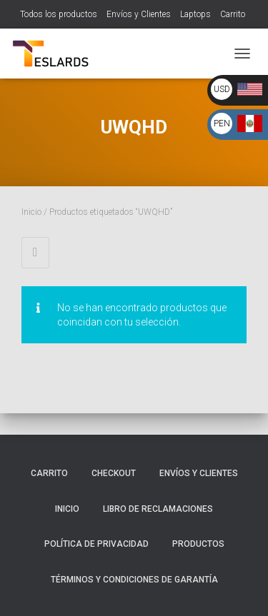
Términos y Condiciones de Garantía (134, 580)
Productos (198, 544)
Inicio (31, 212)
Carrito (232, 14)
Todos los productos (58, 14)
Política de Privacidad (96, 544)
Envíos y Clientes (138, 14)
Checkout (113, 473)
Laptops (195, 14)
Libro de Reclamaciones (158, 509)
